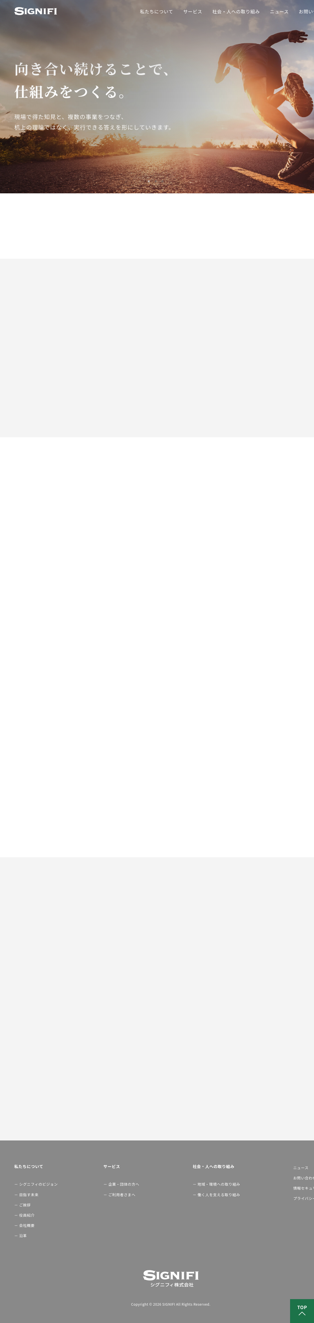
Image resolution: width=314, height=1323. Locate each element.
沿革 (23, 1235)
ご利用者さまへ (122, 1194)
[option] (157, 96)
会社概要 (27, 1225)
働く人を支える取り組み (218, 1194)
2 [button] (157, 181)
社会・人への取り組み (236, 11)
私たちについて (156, 11)
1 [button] (150, 181)
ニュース (279, 11)
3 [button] (164, 181)
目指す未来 (28, 1194)
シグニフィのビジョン (33, 1184)
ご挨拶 (25, 1205)
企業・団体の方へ (123, 1184)
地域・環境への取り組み (218, 1184)
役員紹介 (27, 1215)
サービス (192, 11)
